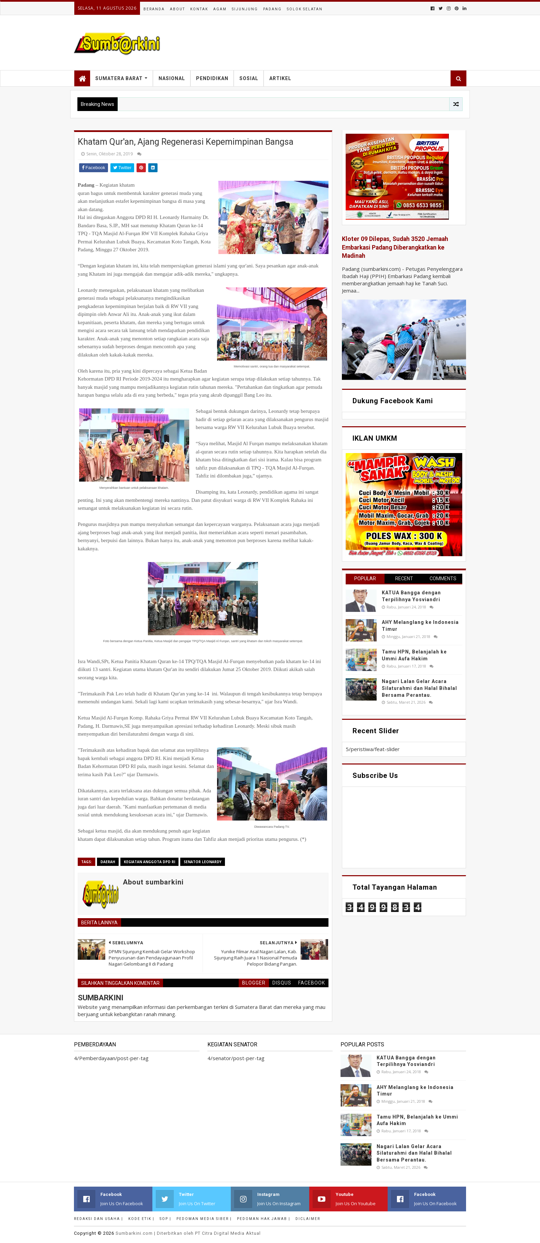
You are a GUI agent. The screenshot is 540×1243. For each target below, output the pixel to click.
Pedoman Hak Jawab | (263, 1219)
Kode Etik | (141, 1219)
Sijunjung (245, 9)
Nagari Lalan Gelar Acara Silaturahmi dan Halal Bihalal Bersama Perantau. (419, 688)
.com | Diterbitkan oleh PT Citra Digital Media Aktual (188, 1233)
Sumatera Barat (119, 78)
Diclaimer (307, 1219)
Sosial (248, 78)
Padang (272, 9)
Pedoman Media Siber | (204, 1219)
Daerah (107, 861)
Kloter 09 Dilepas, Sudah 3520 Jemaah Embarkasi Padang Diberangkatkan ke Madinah (395, 247)
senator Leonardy (203, 861)
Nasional (172, 78)
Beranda (154, 9)
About (177, 9)
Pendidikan (212, 78)
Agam (220, 9)
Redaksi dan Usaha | (98, 1219)
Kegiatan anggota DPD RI (149, 861)
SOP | (165, 1219)
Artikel (280, 78)
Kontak (199, 9)
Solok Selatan (305, 9)
